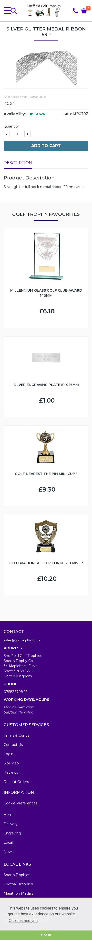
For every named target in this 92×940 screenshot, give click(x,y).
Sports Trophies (17, 875)
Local (8, 842)
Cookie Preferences (20, 803)
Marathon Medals (18, 893)
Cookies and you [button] (23, 921)
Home (9, 814)
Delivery (11, 824)
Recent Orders (16, 782)
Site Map (11, 763)
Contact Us (13, 744)
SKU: (68, 114)
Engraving (12, 833)
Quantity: (12, 126)
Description (18, 162)
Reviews (11, 772)
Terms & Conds (16, 735)
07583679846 (15, 692)
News (8, 852)
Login (8, 754)
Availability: (15, 114)
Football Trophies (18, 884)
